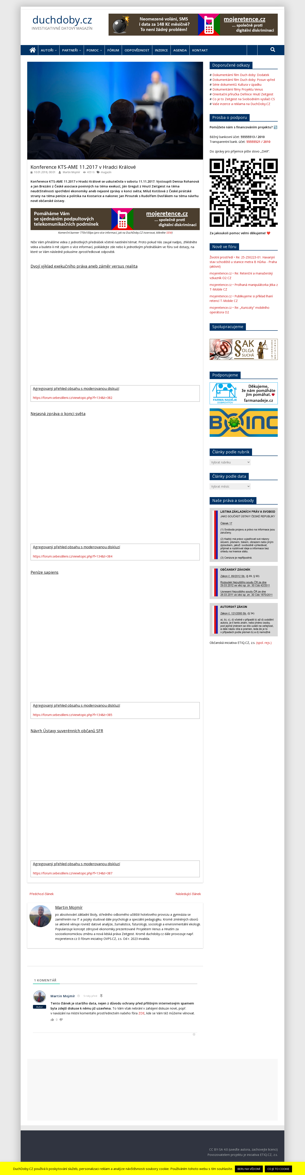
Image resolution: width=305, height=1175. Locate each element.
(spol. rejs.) (264, 643)
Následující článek (188, 894)
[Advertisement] (152, 1090)
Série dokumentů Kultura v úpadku (236, 84)
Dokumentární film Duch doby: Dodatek (240, 75)
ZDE (141, 1013)
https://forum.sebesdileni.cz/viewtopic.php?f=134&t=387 (72, 873)
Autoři (47, 50)
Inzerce (161, 50)
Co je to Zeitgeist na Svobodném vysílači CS (243, 99)
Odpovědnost (137, 50)
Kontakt (200, 50)
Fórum (113, 50)
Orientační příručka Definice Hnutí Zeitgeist (242, 94)
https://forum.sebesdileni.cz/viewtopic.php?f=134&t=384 (72, 556)
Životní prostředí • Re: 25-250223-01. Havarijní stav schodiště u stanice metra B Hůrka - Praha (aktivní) (243, 262)
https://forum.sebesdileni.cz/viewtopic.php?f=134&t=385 (72, 715)
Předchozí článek (41, 894)
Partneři (70, 50)
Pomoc (93, 50)
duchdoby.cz (62, 19)
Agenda (180, 50)
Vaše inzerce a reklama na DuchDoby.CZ (241, 104)
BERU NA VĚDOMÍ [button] (249, 1169)
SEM (169, 232)
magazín (106, 172)
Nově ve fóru (224, 246)
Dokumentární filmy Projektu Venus (237, 89)
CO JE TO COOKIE (278, 1169)
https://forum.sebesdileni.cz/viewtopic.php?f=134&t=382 (72, 398)
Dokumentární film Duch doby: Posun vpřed (243, 80)
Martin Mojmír (72, 172)
